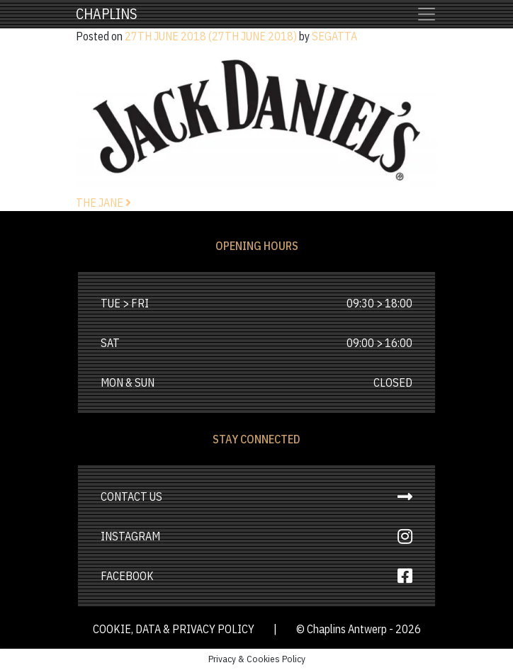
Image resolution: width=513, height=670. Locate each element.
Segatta (334, 36)
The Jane (103, 202)
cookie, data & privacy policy (174, 629)
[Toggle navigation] (426, 14)
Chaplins (106, 13)
